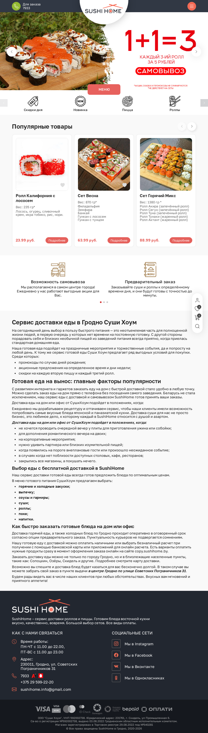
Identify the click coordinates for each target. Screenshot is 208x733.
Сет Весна (88, 195)
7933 (25, 675)
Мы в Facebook (138, 655)
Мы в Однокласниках (144, 678)
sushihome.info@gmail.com (46, 689)
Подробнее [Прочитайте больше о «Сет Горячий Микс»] (181, 240)
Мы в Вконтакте (139, 666)
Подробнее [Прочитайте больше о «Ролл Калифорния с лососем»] (56, 240)
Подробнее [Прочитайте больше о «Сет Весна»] (118, 240)
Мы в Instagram (139, 643)
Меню (104, 89)
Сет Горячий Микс (158, 195)
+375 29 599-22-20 (37, 682)
